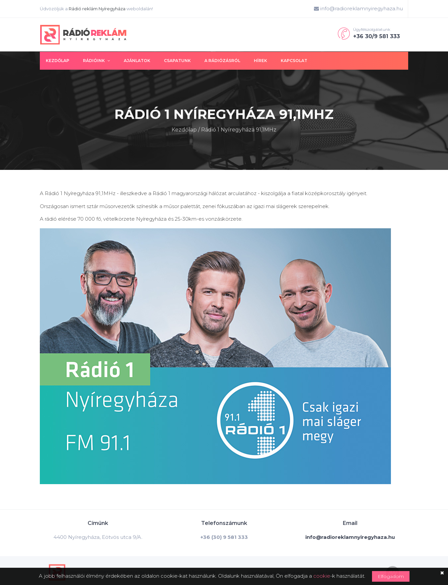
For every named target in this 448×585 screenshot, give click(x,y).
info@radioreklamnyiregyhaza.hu (358, 8)
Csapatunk (177, 60)
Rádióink (96, 60)
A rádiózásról (222, 60)
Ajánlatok (137, 60)
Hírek (260, 60)
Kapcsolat (294, 60)
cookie (321, 576)
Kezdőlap (57, 60)
